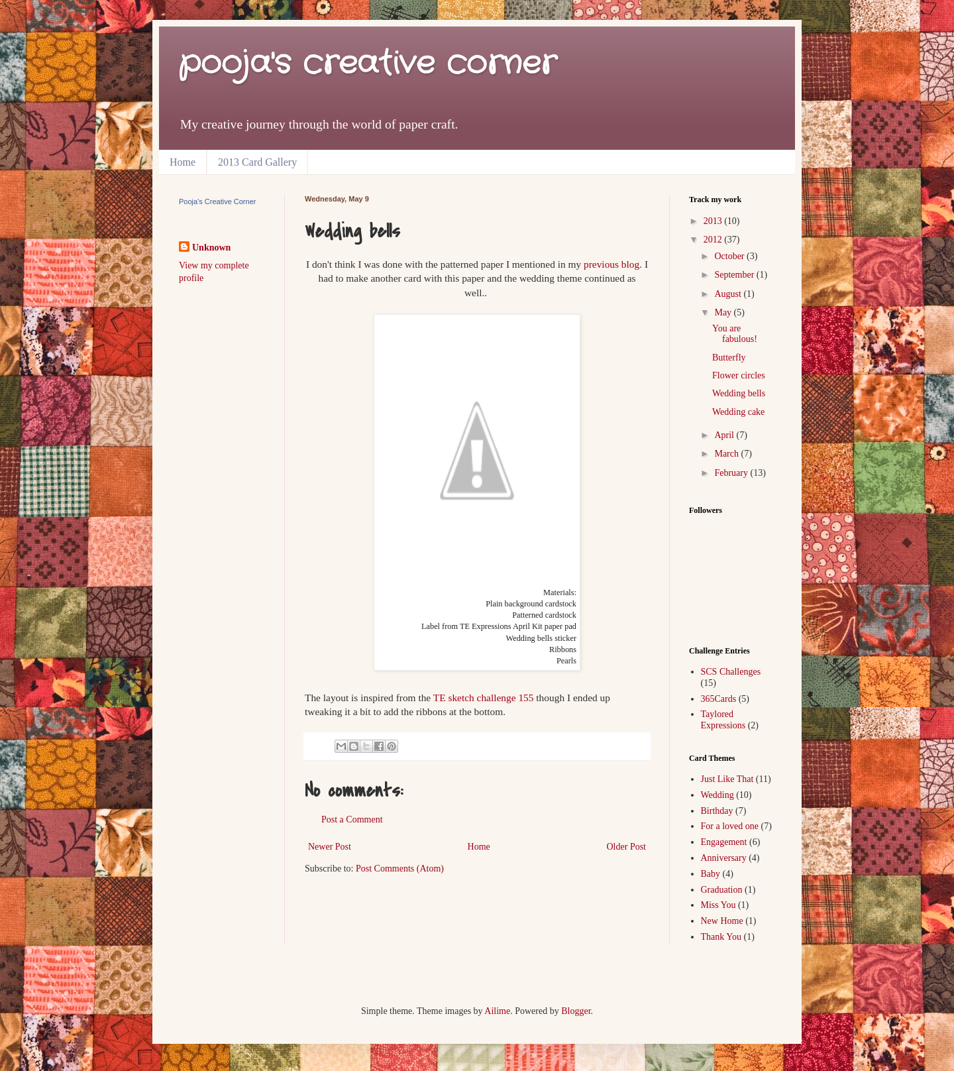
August (728, 294)
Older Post (627, 847)
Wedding (717, 795)
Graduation (722, 890)
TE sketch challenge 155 (483, 697)
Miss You (718, 905)
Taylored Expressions (723, 719)
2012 (714, 240)
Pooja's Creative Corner (217, 201)
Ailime (497, 1011)
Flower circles (738, 375)
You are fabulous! (734, 334)
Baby (711, 874)
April (725, 435)
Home (182, 162)
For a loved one (730, 826)
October (730, 256)
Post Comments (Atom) (400, 869)
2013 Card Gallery (257, 162)
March (727, 454)
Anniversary (724, 858)
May (723, 312)
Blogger (575, 1011)
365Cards (719, 699)
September (735, 275)
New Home (722, 921)
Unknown (211, 248)
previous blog (611, 264)
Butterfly (729, 358)
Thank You (721, 937)
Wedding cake (738, 412)
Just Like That (727, 779)
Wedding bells (738, 393)
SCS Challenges (731, 672)
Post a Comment (352, 819)
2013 (714, 221)
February (732, 473)
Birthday (717, 811)
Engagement (724, 842)
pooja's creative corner (367, 64)
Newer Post (329, 847)
